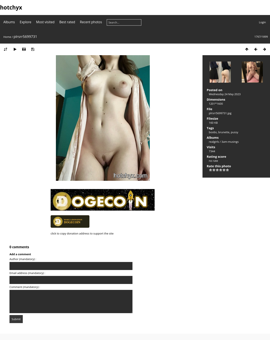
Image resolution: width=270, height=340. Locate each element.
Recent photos (91, 22)
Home (7, 37)
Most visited (45, 22)
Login (262, 22)
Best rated (67, 22)
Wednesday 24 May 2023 (225, 94)
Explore (25, 22)
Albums (9, 22)
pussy (234, 132)
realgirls (214, 142)
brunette (224, 132)
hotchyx (11, 7)
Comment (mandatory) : (24, 287)
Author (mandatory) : (22, 259)
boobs (213, 132)
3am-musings (230, 142)
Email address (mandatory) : (27, 273)
